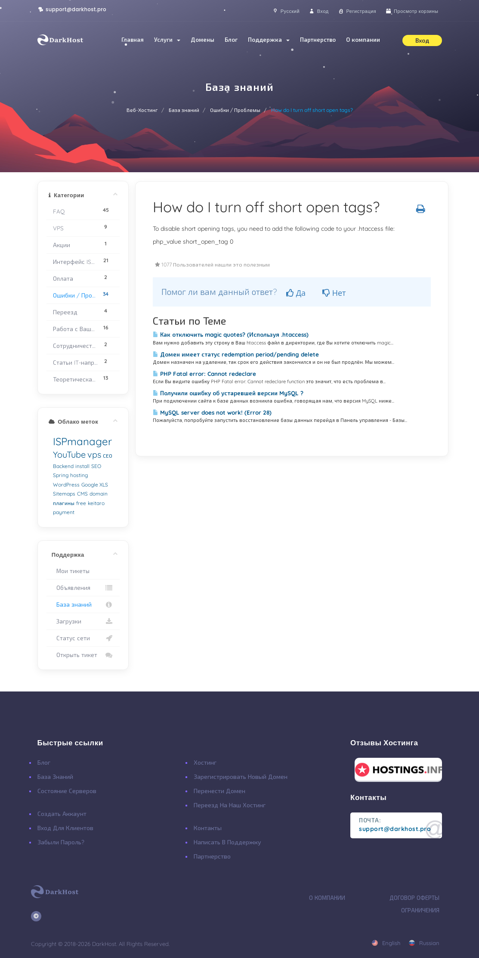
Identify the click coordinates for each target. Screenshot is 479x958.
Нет (334, 293)
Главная (132, 39)
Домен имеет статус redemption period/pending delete (236, 354)
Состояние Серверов (66, 791)
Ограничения (420, 910)
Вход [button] (422, 40)
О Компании (327, 897)
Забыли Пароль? (60, 842)
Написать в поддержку (227, 842)
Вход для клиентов (65, 828)
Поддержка (269, 39)
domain (99, 493)
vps (94, 454)
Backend (63, 466)
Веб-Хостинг (142, 110)
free (81, 503)
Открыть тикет (83, 655)
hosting (79, 475)
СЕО (107, 456)
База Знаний (55, 777)
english (385, 942)
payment (63, 512)
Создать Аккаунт (62, 814)
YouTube (69, 454)
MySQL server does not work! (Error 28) (212, 412)
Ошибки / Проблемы (235, 110)
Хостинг (205, 762)
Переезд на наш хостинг (230, 805)
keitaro (96, 503)
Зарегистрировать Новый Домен (240, 777)
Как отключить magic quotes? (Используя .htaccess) (231, 334)
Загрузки (83, 621)
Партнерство (318, 39)
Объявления (83, 588)
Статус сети (83, 638)
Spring (60, 475)
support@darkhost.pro (72, 9)
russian (423, 942)
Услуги (167, 39)
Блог (231, 39)
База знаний (184, 110)
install (82, 466)
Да (296, 293)
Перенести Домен (219, 791)
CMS (82, 493)
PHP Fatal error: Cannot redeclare (204, 373)
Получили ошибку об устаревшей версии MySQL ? (228, 393)
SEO (96, 466)
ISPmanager (82, 441)
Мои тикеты (71, 570)
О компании (363, 39)
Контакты (208, 828)
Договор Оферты (414, 897)
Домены (202, 39)
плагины (63, 503)
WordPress (66, 484)
